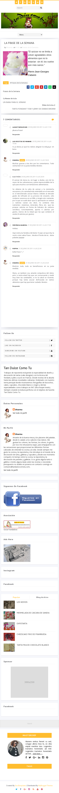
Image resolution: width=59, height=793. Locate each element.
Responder (16, 134)
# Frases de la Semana (18, 83)
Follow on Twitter (30, 340)
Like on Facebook (30, 346)
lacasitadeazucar (19, 127)
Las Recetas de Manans (22, 141)
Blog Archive (42, 597)
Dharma (15, 160)
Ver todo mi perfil (20, 413)
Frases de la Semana (30, 47)
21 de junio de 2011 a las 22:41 (30, 248)
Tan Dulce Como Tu (18, 368)
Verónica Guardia (19, 225)
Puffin (15, 248)
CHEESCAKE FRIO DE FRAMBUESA (31, 634)
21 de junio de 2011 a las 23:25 (37, 263)
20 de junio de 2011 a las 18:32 (37, 160)
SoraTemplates (20, 785)
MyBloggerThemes (45, 785)
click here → (38, 753)
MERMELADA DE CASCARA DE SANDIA (33, 613)
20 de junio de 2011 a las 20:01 (32, 177)
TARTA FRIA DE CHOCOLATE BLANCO (33, 645)
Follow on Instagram (30, 356)
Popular (16, 597)
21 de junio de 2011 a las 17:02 (39, 225)
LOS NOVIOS (22, 602)
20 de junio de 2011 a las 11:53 (39, 127)
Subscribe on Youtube (30, 351)
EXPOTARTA (22, 623)
